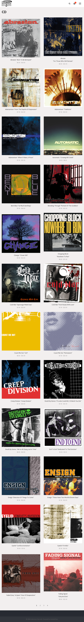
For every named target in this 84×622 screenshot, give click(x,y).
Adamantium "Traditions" (63, 109)
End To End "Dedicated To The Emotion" (63, 449)
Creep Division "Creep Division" (21, 401)
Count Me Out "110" (21, 353)
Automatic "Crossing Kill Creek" (63, 157)
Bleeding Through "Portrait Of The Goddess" (63, 206)
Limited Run (54, 619)
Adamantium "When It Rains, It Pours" (21, 157)
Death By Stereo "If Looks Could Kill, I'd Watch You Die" (63, 401)
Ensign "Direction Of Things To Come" (21, 497)
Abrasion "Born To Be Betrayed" (21, 60)
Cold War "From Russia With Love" (63, 305)
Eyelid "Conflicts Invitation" (21, 546)
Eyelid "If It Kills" (63, 546)
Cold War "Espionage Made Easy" (21, 305)
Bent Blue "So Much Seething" (21, 206)
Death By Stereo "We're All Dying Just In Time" (21, 449)
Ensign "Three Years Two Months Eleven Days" (63, 497)
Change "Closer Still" (21, 255)
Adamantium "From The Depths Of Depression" (21, 109)
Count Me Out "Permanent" (63, 353)
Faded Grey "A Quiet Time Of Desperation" (21, 595)
